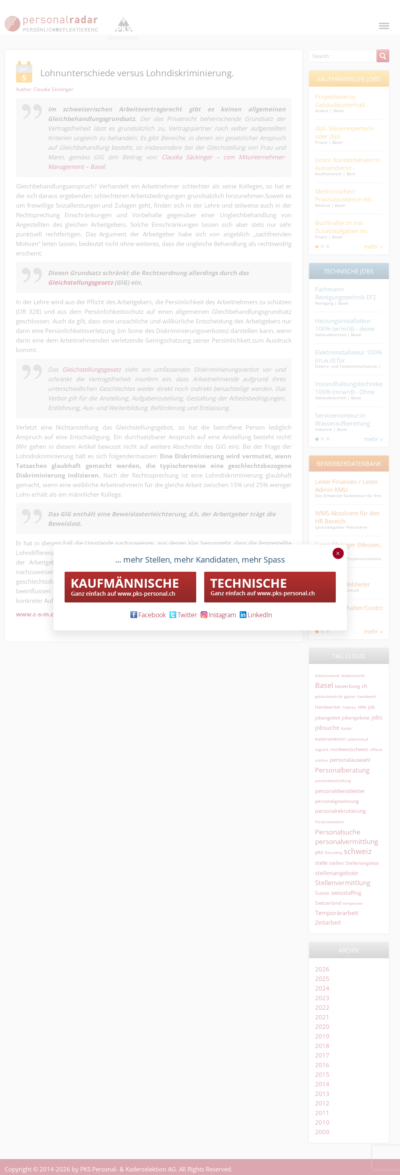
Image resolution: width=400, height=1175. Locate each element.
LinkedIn (256, 614)
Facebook (148, 614)
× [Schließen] (338, 553)
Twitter (183, 614)
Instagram (218, 614)
